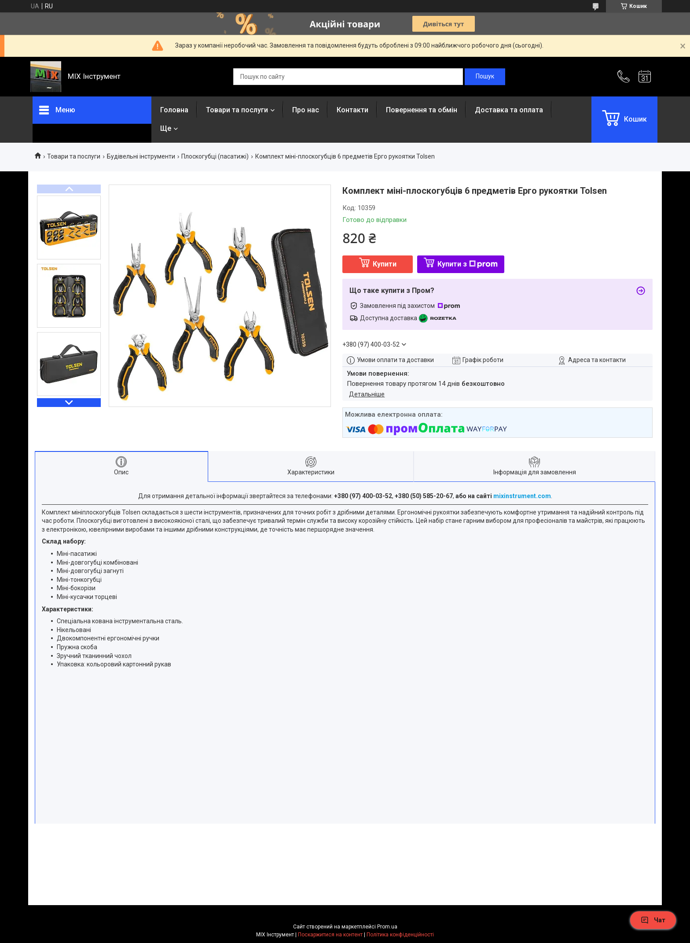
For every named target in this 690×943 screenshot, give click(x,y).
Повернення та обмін (421, 110)
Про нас (305, 110)
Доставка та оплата (509, 110)
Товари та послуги (237, 110)
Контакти (352, 110)
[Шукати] (485, 76)
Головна (174, 110)
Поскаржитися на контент (330, 935)
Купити (384, 264)
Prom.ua (387, 927)
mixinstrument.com (522, 495)
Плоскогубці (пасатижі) (215, 156)
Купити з (467, 264)
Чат (653, 920)
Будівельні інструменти (141, 156)
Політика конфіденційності (400, 935)
